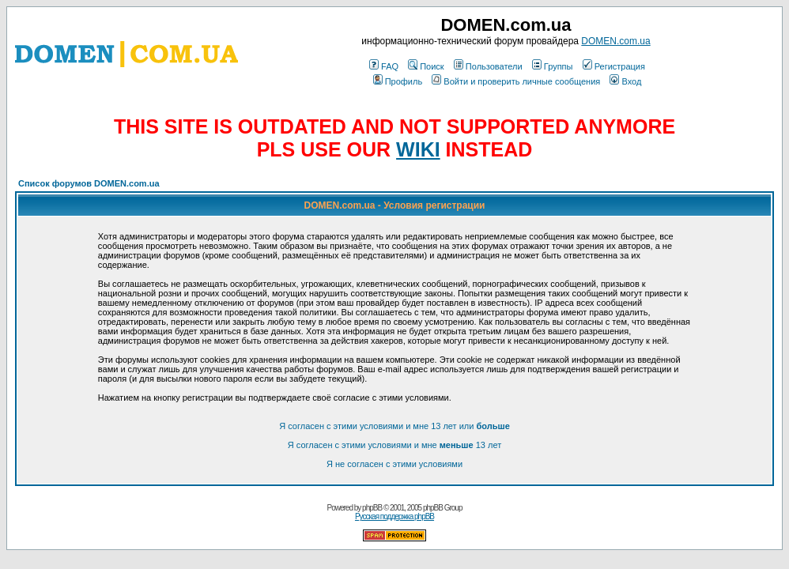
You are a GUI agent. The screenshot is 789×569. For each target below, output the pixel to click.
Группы (552, 66)
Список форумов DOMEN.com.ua (89, 183)
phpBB (372, 507)
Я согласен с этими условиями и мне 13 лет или (394, 426)
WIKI (418, 149)
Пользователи (488, 66)
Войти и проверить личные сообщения (516, 81)
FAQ (383, 66)
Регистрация (614, 66)
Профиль (398, 81)
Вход (625, 81)
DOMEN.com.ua (615, 41)
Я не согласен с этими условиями (394, 464)
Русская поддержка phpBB (394, 516)
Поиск (426, 66)
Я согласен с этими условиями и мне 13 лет (394, 445)
